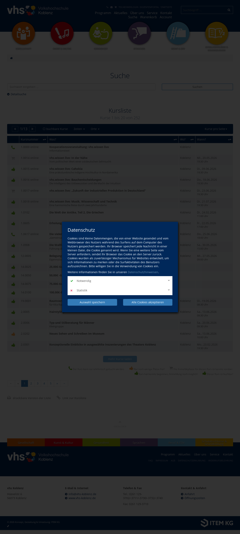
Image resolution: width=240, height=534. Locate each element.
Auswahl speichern (92, 302)
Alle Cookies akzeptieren (148, 302)
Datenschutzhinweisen (143, 272)
